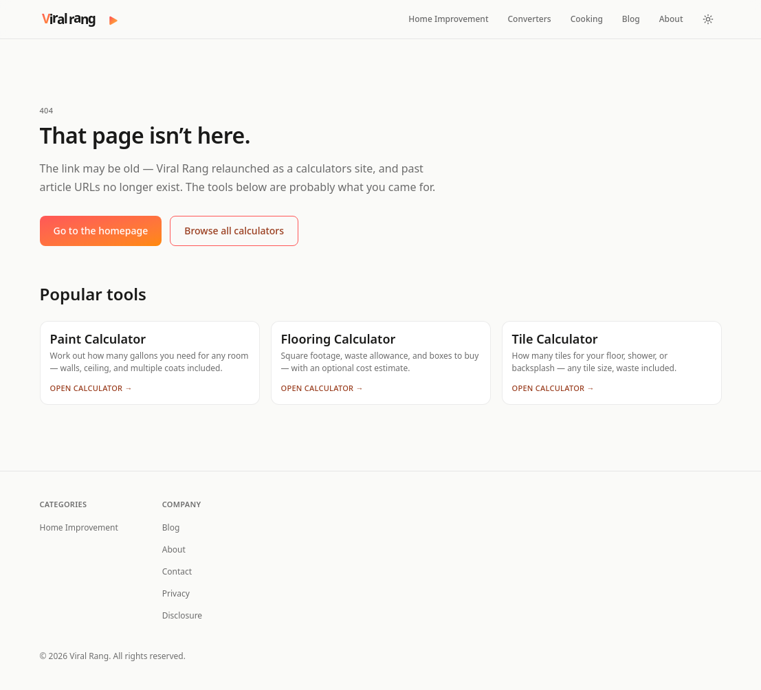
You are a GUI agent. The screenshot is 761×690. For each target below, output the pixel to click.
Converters (529, 19)
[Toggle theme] (708, 19)
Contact (177, 571)
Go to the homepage (101, 230)
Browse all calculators (234, 230)
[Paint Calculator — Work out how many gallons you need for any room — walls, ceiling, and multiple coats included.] (150, 363)
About (671, 19)
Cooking (587, 19)
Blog (631, 19)
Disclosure (182, 615)
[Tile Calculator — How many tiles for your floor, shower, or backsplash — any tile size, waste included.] (612, 363)
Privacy (176, 593)
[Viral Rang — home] (80, 19)
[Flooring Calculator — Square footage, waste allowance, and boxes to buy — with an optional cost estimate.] (381, 363)
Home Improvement (448, 19)
